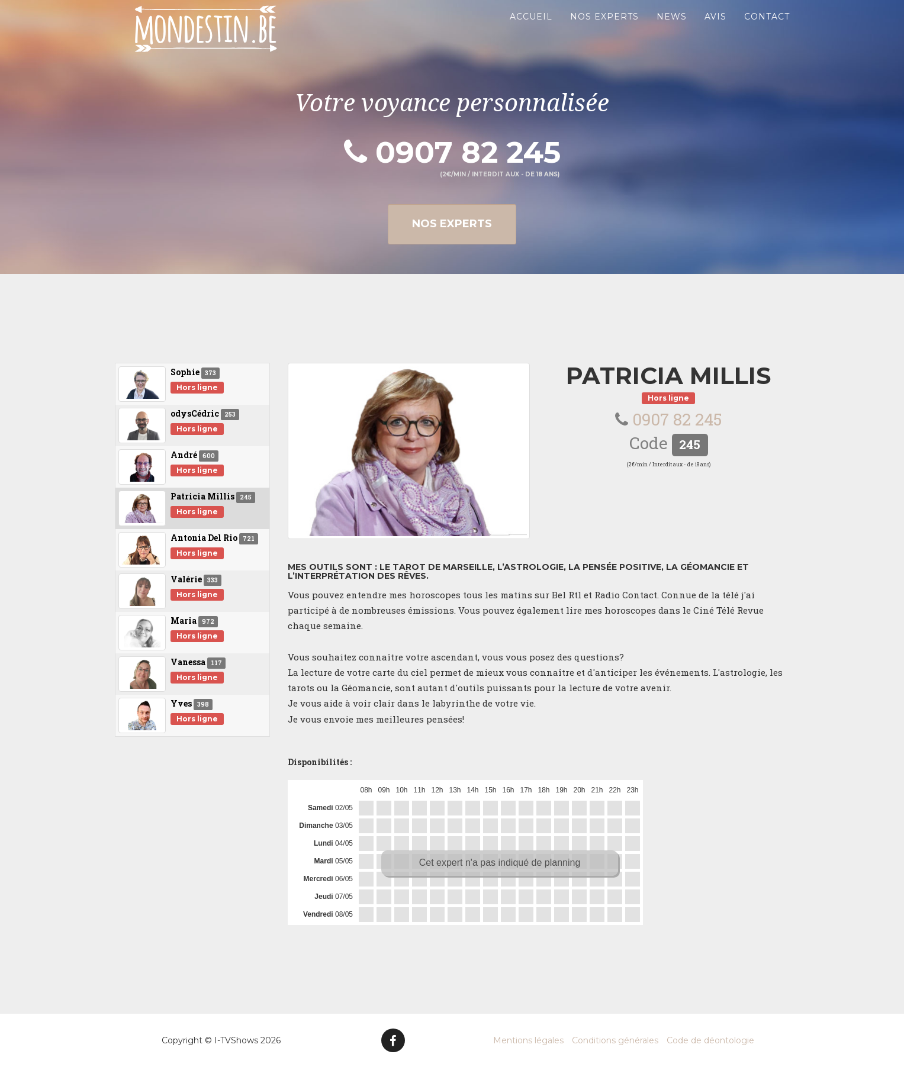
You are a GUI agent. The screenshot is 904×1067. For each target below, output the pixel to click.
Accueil (531, 29)
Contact (767, 29)
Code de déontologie (710, 1040)
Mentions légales (528, 1040)
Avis (715, 29)
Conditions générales (615, 1040)
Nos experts (604, 29)
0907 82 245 (452, 152)
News (672, 29)
